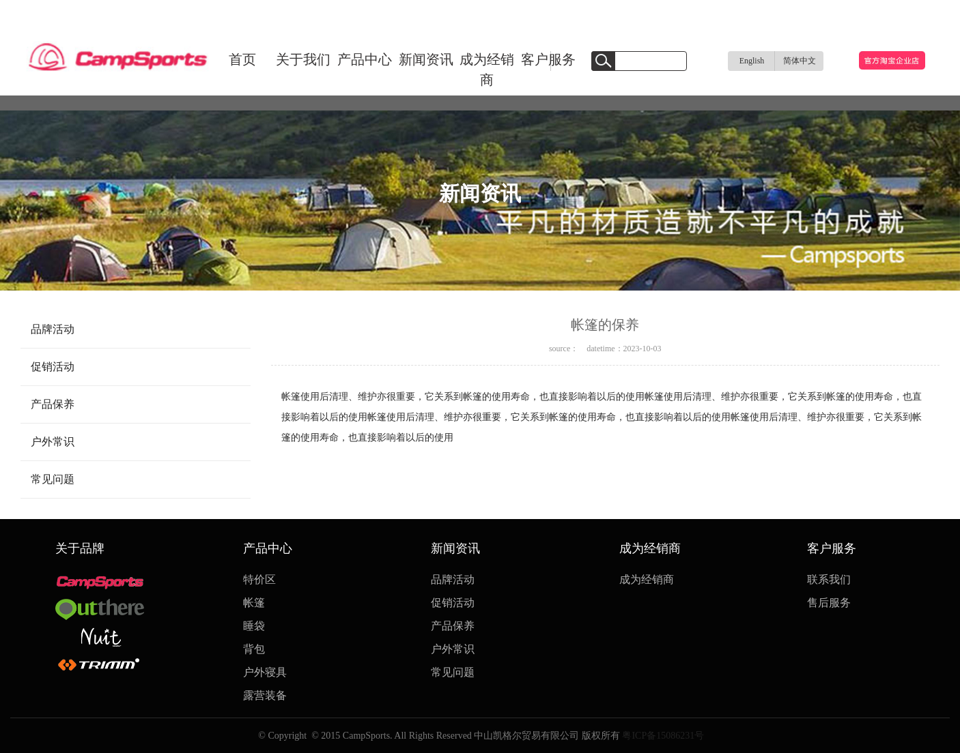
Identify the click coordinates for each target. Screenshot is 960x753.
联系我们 (829, 579)
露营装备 (265, 695)
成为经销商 (487, 69)
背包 (254, 649)
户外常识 (52, 441)
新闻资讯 (426, 59)
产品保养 (52, 404)
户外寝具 (265, 672)
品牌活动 (52, 329)
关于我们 (303, 59)
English (752, 60)
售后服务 (829, 602)
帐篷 (254, 602)
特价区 (259, 579)
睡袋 (254, 626)
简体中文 (799, 60)
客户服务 (548, 59)
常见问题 (52, 479)
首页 (242, 59)
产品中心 (364, 59)
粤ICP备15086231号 (662, 735)
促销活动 (52, 366)
